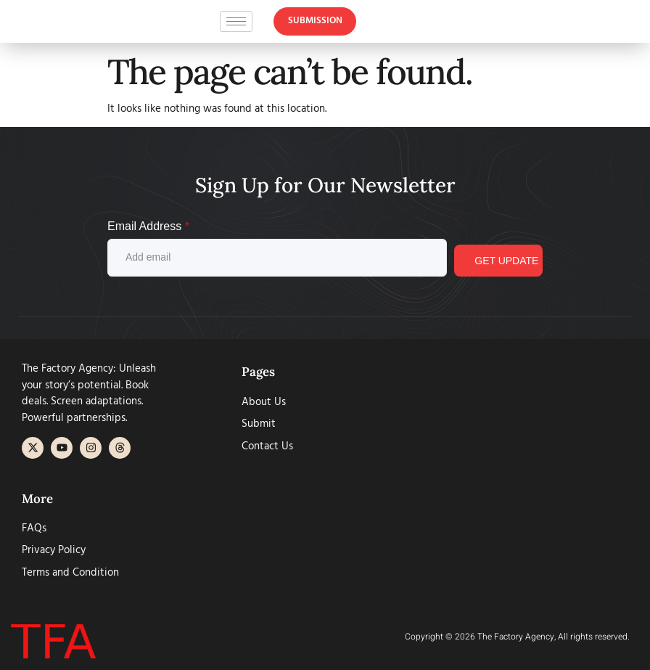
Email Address (148, 226)
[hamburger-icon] (236, 24)
